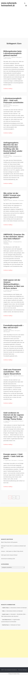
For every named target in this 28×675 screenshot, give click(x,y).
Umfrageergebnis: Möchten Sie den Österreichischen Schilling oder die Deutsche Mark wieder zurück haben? (12, 148)
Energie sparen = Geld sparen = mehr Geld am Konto (13, 456)
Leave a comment (7, 58)
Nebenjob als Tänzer (15, 625)
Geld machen (11, 330)
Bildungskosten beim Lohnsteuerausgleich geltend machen (12, 53)
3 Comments (21, 200)
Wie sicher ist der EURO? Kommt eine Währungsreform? (11, 195)
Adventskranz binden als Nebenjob (18, 607)
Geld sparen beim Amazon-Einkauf (9, 555)
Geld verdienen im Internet (17, 421)
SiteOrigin (25, 669)
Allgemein (13, 57)
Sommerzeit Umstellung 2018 (8, 558)
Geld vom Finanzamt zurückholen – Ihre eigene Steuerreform (12, 372)
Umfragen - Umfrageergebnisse (15, 156)
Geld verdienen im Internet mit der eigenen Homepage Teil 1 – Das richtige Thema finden (13, 416)
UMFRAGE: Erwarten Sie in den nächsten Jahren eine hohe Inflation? (13, 236)
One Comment (6, 106)
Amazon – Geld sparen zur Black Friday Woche (12, 551)
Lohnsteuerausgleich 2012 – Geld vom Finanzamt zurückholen (13, 100)
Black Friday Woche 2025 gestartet (9, 542)
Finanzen (10, 105)
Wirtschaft (15, 200)
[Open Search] (24, 3)
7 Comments (6, 244)
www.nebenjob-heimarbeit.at (9, 4)
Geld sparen (18, 57)
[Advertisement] (14, 21)
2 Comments (6, 157)
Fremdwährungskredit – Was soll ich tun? (13, 326)
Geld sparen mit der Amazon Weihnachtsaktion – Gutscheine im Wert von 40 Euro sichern (13, 284)
